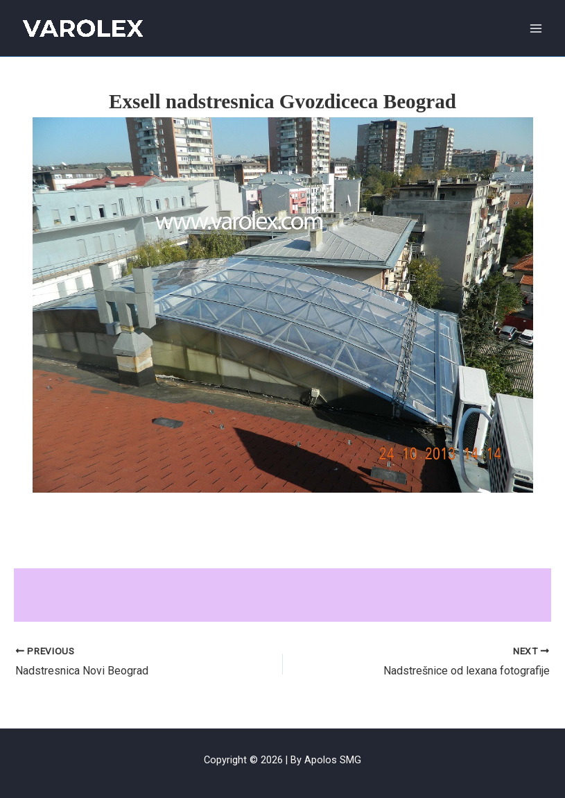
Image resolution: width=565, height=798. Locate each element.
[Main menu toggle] (536, 28)
